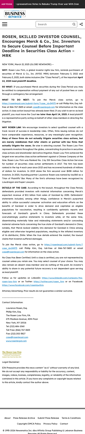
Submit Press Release (48, 418)
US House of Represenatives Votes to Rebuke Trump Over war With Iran (41, 4)
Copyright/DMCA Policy (29, 423)
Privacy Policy (50, 423)
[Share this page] (81, 24)
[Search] (53, 24)
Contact (64, 423)
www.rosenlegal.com (16, 341)
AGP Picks (7, 4)
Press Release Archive (24, 418)
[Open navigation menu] (4, 24)
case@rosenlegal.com (13, 252)
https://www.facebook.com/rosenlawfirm (22, 285)
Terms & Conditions (71, 418)
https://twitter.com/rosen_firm (49, 281)
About (7, 418)
